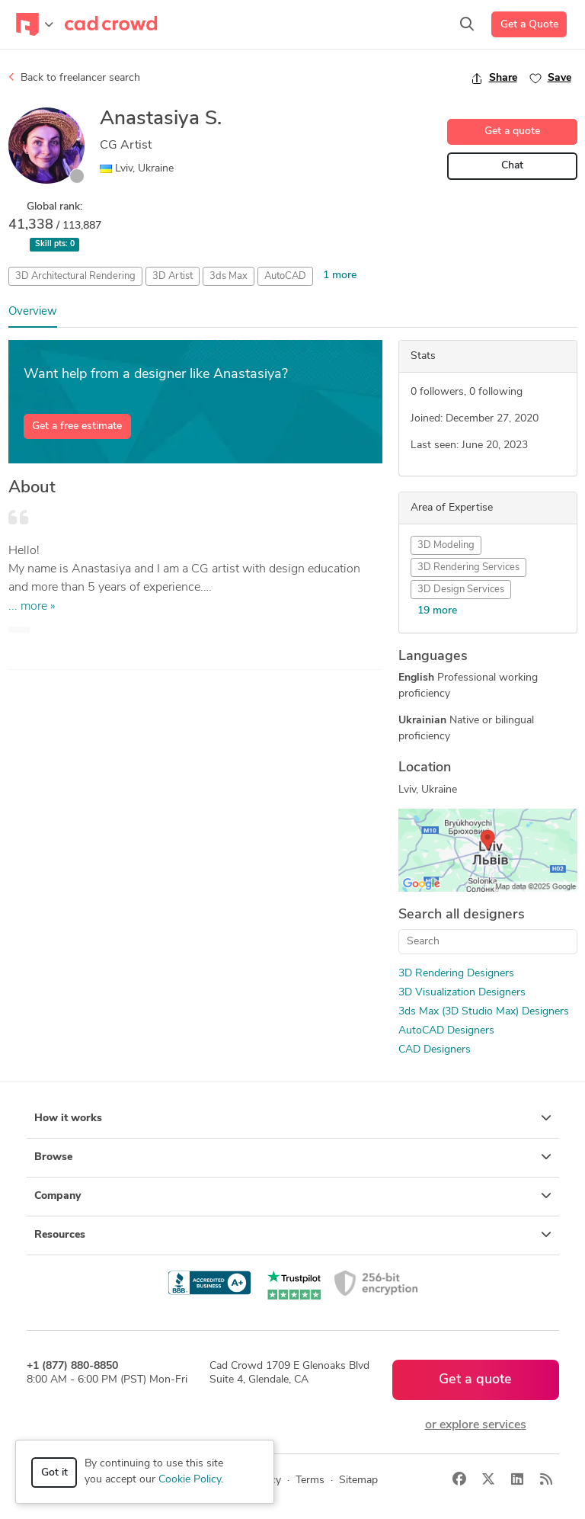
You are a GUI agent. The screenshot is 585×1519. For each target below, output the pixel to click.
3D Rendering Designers (456, 973)
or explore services (475, 1425)
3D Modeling (446, 545)
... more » (32, 607)
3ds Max (228, 276)
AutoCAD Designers (446, 1031)
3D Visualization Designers (462, 992)
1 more (339, 275)
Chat (512, 165)
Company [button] (292, 1196)
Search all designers (461, 915)
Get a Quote (529, 24)
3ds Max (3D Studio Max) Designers (483, 1011)
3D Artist (172, 276)
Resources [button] (292, 1235)
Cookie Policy (189, 1479)
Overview (32, 312)
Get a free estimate (77, 426)
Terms (310, 1480)
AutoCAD (285, 276)
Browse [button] (292, 1157)
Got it (54, 1473)
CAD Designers (434, 1050)
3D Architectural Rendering (75, 276)
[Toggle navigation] (35, 24)
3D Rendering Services (468, 567)
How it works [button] (292, 1118)
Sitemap (358, 1480)
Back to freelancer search (74, 78)
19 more (437, 611)
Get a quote (512, 131)
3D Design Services (460, 589)
